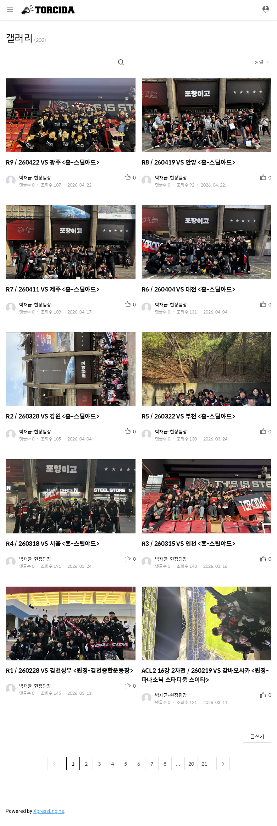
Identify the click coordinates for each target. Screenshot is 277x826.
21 (204, 763)
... (178, 763)
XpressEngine (48, 811)
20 (191, 763)
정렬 (259, 62)
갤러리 (19, 37)
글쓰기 (257, 736)
